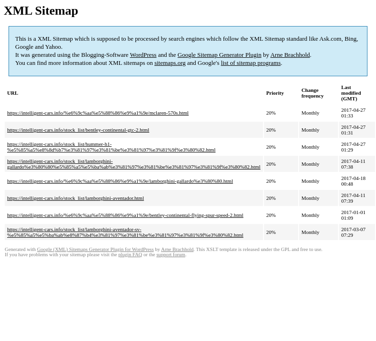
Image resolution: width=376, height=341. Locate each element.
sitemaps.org (170, 62)
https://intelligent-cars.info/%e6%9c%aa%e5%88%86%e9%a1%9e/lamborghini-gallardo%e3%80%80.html (120, 181)
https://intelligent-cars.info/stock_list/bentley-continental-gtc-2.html (78, 130)
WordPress (143, 54)
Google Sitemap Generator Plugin (220, 54)
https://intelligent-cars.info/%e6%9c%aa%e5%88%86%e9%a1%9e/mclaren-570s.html (97, 113)
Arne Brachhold (290, 54)
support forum (170, 254)
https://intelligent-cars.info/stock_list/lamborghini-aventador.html (75, 198)
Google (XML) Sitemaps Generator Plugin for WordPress (95, 249)
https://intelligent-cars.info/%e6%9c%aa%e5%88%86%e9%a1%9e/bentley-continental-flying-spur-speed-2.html (125, 215)
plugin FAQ (130, 254)
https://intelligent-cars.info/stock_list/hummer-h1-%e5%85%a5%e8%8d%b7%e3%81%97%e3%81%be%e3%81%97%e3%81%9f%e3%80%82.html (111, 147)
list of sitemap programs (251, 62)
